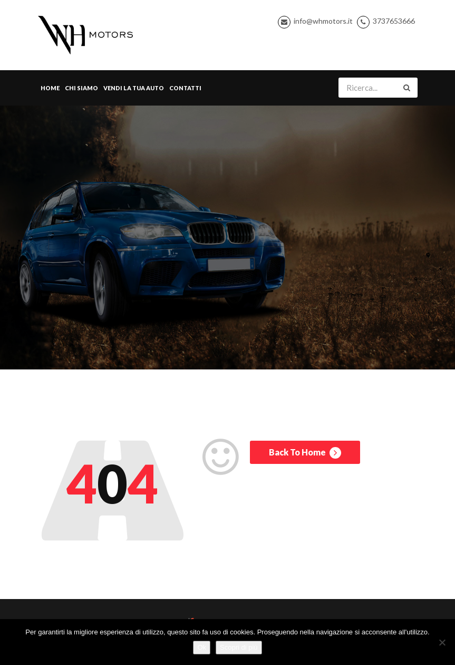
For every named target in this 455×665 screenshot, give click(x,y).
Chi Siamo (81, 87)
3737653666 (394, 20)
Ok (201, 647)
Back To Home (305, 453)
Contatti (185, 87)
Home (50, 87)
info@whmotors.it (323, 20)
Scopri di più (239, 647)
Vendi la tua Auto (133, 87)
